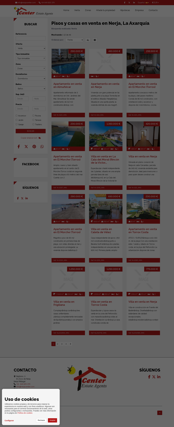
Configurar (9, 421)
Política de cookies (25, 413)
